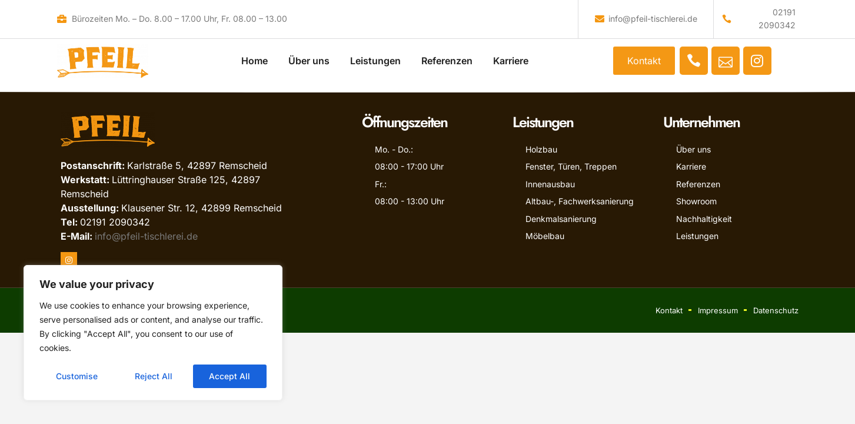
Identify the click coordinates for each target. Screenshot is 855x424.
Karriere (510, 57)
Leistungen (375, 57)
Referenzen (447, 57)
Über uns (309, 57)
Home (254, 57)
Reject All (153, 376)
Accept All (230, 376)
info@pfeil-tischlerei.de (146, 236)
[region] (153, 332)
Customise (77, 376)
